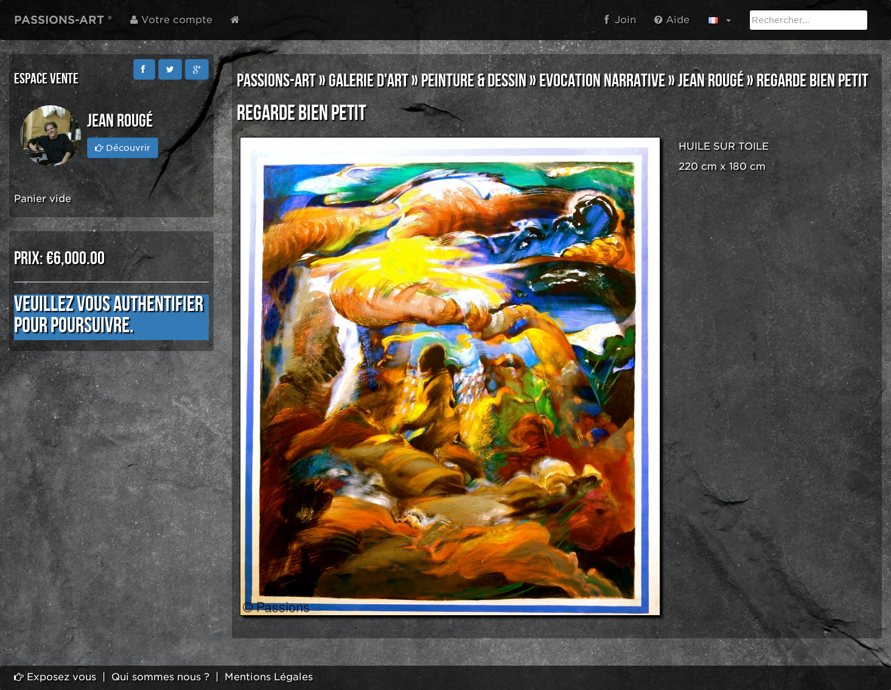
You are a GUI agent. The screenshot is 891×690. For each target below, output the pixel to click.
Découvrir (122, 148)
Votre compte (171, 20)
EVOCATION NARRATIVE (602, 81)
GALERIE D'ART (368, 81)
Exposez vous (55, 677)
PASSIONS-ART (276, 81)
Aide (672, 20)
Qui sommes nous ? (160, 677)
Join (620, 20)
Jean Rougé (711, 81)
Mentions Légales (269, 677)
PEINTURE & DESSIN (473, 81)
